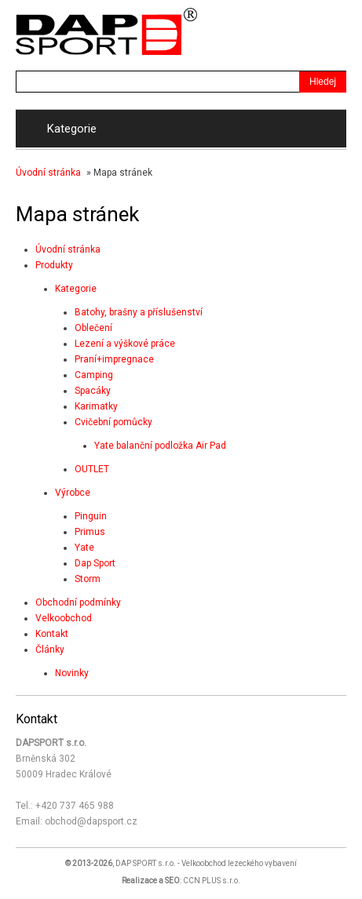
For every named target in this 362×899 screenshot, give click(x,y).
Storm (88, 578)
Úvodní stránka (48, 172)
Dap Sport (95, 563)
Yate (84, 547)
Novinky (72, 673)
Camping (94, 374)
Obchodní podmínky (78, 602)
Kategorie (76, 288)
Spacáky (93, 390)
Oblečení (93, 327)
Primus (90, 531)
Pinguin (91, 516)
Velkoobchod (63, 618)
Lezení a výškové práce (125, 343)
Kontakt (51, 633)
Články (49, 649)
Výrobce (72, 492)
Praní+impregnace (114, 359)
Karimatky (96, 406)
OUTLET (92, 469)
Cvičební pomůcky (113, 422)
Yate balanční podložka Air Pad (160, 445)
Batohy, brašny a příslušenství (139, 312)
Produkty (54, 265)
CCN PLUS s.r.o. (211, 880)
